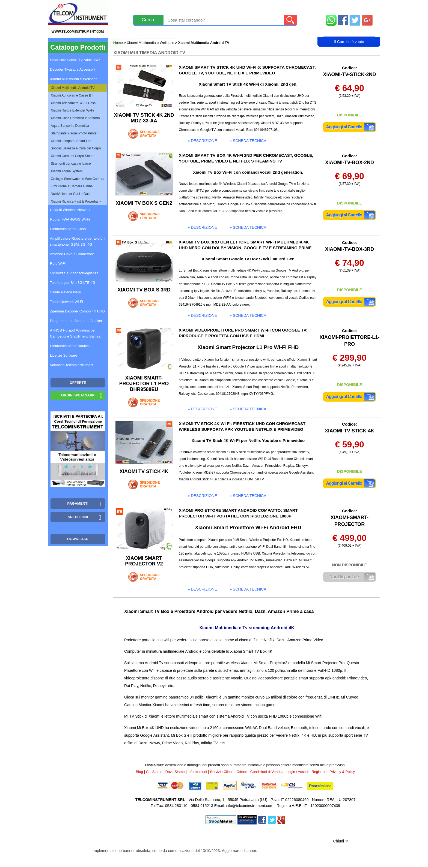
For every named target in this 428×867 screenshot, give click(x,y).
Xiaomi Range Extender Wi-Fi (72, 110)
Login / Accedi (193, 31)
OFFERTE (78, 383)
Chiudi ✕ (340, 841)
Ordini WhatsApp (78, 395)
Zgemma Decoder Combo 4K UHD (77, 311)
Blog (123, 31)
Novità (125, 6)
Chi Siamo (154, 772)
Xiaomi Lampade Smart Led (71, 141)
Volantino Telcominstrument (71, 365)
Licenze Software (63, 355)
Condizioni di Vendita (266, 772)
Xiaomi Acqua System (67, 171)
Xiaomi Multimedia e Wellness (150, 43)
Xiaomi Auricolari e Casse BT (72, 95)
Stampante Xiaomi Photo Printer (74, 133)
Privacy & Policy (342, 772)
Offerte (241, 772)
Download (77, 539)
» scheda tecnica (248, 141)
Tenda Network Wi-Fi (66, 302)
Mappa (349, 6)
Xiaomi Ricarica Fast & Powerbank (76, 201)
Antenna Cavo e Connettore (72, 254)
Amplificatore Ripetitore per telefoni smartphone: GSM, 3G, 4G (77, 241)
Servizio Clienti (241, 6)
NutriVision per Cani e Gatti (70, 194)
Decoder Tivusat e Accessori (72, 69)
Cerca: (148, 19)
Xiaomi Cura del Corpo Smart (72, 156)
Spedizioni (171, 6)
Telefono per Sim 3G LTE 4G (72, 283)
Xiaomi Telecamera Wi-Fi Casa (73, 103)
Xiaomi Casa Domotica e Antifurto (75, 118)
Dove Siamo (175, 772)
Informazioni (283, 6)
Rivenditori (269, 31)
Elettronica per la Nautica (70, 346)
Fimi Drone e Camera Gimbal (72, 186)
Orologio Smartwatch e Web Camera (77, 179)
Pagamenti (203, 6)
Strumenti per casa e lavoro (71, 163)
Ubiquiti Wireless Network (70, 210)
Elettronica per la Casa (68, 229)
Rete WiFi (58, 263)
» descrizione (202, 141)
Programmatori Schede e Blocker (76, 321)
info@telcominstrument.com (249, 805)
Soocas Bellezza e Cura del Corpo (76, 148)
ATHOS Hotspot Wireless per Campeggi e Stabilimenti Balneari (76, 333)
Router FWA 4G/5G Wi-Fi (70, 219)
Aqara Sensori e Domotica (70, 126)
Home (118, 43)
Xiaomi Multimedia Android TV (73, 88)
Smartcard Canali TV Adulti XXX (75, 60)
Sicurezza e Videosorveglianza (74, 273)
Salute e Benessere (65, 292)
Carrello (349, 31)
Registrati (233, 31)
